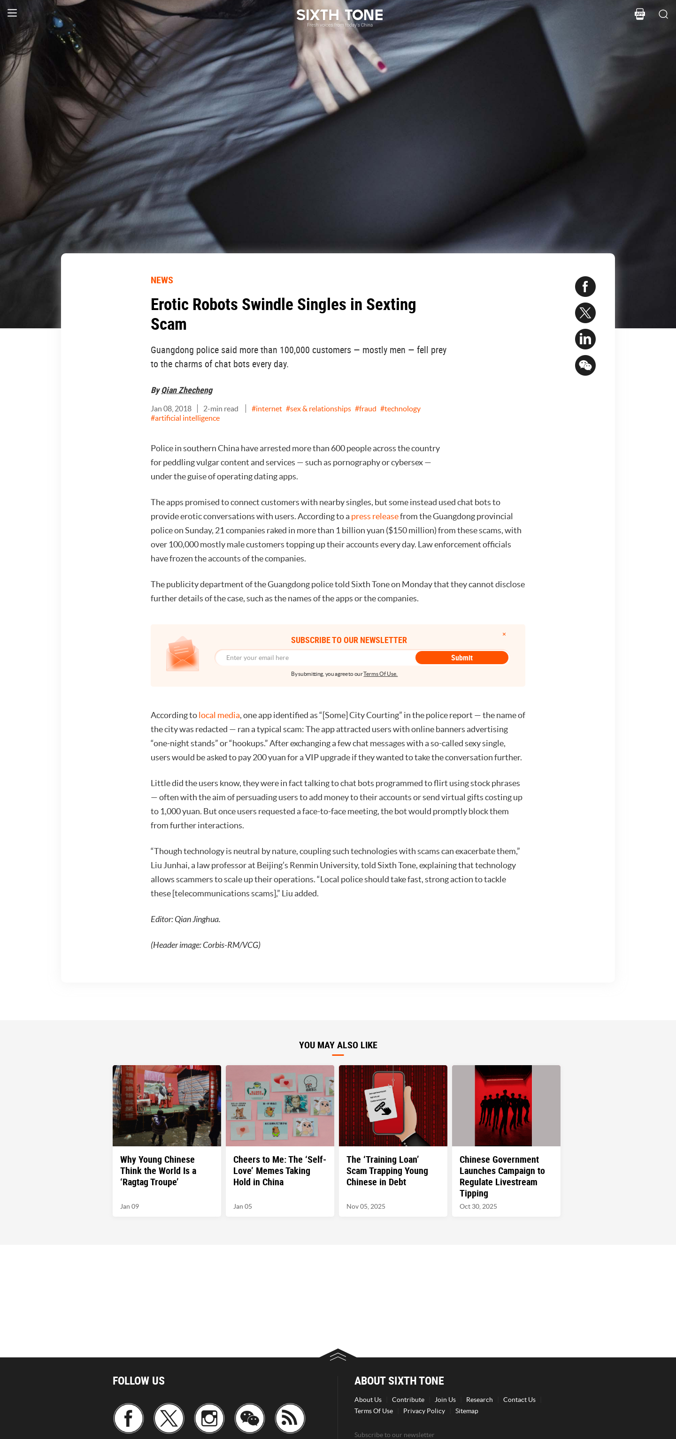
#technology (400, 408)
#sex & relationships (318, 408)
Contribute (408, 1399)
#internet (267, 408)
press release (375, 516)
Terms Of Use (373, 1411)
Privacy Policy (424, 1411)
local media (219, 715)
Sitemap (466, 1411)
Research (479, 1399)
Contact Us (519, 1399)
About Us (368, 1399)
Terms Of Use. (380, 674)
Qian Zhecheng (186, 389)
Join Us (445, 1399)
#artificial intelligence (185, 418)
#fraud (365, 408)
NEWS (162, 279)
